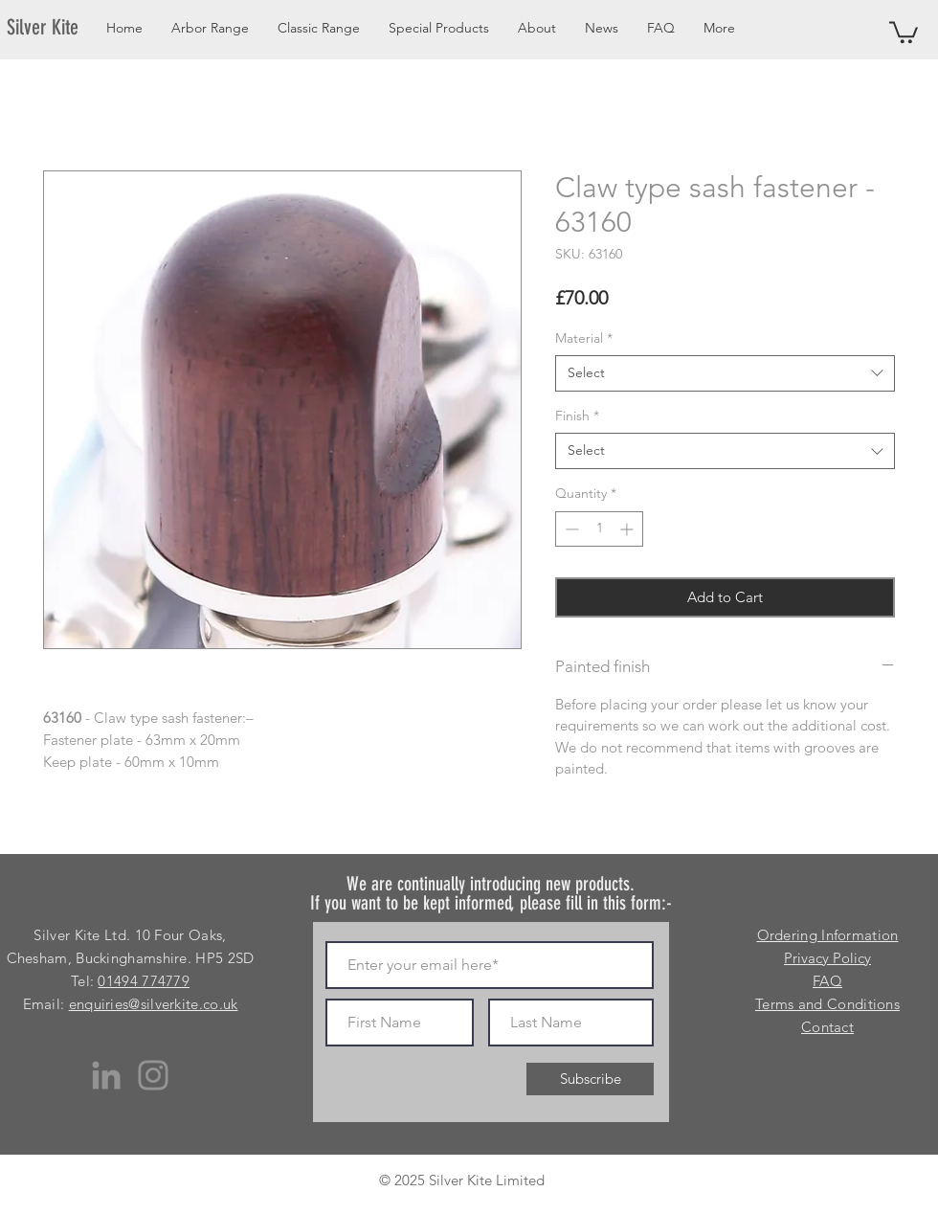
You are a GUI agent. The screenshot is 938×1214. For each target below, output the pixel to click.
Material (584, 338)
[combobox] (725, 373)
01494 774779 (144, 981)
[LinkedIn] (106, 1075)
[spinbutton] (599, 529)
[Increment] (628, 529)
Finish (577, 415)
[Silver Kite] (54, 28)
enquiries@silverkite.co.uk (153, 1004)
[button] (903, 31)
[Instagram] (153, 1075)
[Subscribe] (590, 1079)
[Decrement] (570, 529)
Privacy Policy (827, 958)
